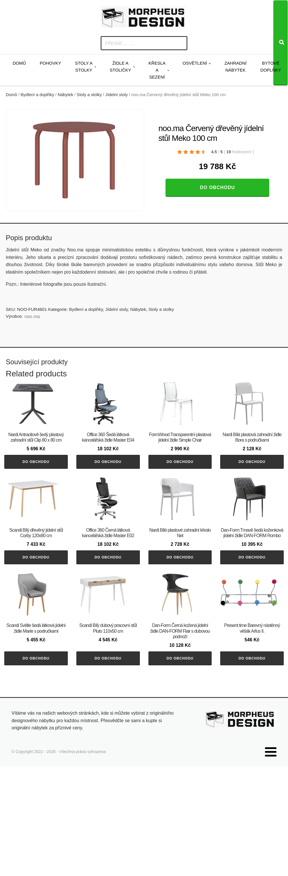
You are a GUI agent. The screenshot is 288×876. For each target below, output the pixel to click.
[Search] (280, 42)
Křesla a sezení (156, 70)
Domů (19, 63)
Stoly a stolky (84, 66)
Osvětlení (194, 63)
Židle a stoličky (120, 66)
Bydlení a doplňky (37, 94)
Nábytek (65, 94)
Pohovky (50, 63)
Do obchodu (217, 187)
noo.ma (32, 316)
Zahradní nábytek (235, 66)
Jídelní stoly (116, 94)
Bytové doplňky (270, 66)
